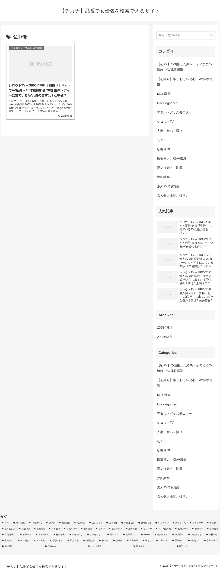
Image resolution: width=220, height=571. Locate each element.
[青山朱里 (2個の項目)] (132, 540)
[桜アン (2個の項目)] (100, 529)
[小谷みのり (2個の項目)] (76, 534)
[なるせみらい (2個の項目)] (95, 534)
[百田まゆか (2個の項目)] (196, 523)
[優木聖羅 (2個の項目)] (86, 529)
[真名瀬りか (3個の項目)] (145, 523)
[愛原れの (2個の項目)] (178, 540)
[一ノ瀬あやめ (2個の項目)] (163, 529)
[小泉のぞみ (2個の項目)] (115, 529)
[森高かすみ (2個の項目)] (161, 534)
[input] (185, 35)
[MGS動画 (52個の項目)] (19, 523)
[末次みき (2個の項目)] (24, 529)
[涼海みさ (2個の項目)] (64, 546)
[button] (212, 35)
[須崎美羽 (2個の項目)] (131, 529)
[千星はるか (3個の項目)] (128, 523)
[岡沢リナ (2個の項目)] (113, 534)
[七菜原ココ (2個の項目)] (130, 534)
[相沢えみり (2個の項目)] (70, 529)
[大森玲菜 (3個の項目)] (79, 523)
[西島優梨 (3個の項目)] (65, 523)
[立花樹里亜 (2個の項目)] (9, 534)
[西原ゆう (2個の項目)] (197, 529)
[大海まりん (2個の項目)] (179, 523)
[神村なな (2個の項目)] (212, 534)
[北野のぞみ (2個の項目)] (56, 540)
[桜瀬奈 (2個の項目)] (118, 540)
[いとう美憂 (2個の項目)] (109, 546)
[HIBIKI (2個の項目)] (145, 534)
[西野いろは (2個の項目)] (197, 546)
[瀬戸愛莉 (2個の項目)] (178, 534)
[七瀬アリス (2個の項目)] (181, 529)
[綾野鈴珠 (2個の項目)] (25, 534)
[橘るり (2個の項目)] (147, 540)
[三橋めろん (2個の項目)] (42, 534)
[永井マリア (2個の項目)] (211, 540)
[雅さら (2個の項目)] (104, 540)
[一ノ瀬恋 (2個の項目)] (23, 540)
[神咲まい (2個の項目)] (194, 540)
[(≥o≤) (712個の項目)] (5, 523)
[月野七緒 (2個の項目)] (89, 540)
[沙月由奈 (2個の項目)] (153, 546)
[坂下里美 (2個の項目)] (39, 540)
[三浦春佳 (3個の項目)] (112, 523)
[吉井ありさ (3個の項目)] (96, 523)
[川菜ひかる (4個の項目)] (35, 523)
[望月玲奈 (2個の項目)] (73, 540)
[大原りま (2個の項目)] (162, 540)
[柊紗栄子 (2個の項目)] (59, 534)
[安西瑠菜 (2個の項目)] (39, 529)
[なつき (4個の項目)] (50, 523)
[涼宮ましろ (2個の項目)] (195, 534)
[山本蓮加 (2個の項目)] (21, 546)
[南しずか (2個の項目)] (146, 529)
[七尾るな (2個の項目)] (7, 540)
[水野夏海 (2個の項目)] (212, 529)
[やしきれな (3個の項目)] (162, 523)
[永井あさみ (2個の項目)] (8, 529)
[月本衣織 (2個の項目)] (54, 529)
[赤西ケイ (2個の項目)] (212, 523)
